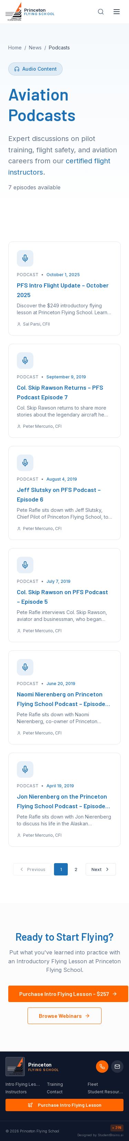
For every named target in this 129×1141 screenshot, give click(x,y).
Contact (55, 1091)
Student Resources (105, 1091)
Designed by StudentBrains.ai (100, 1135)
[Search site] (101, 11)
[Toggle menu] (116, 12)
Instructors (16, 1091)
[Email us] (117, 1066)
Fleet (93, 1084)
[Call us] (102, 1066)
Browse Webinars (64, 1015)
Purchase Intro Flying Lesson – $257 (68, 993)
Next (101, 869)
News (35, 47)
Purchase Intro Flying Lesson (64, 1105)
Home (15, 47)
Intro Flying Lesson (23, 1084)
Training (55, 1084)
